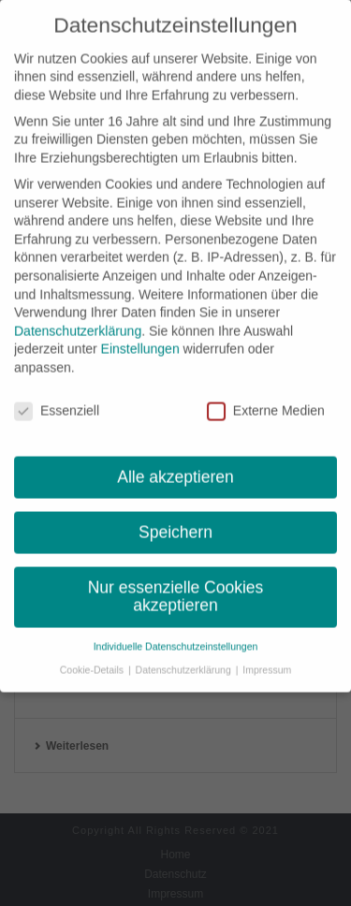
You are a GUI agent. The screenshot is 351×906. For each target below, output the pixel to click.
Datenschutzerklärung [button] (185, 660)
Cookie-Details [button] (93, 660)
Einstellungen (140, 340)
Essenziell (56, 402)
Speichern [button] (175, 523)
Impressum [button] (266, 660)
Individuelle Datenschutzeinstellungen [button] (176, 637)
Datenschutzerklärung (77, 321)
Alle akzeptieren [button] (175, 468)
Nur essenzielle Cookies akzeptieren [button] (176, 587)
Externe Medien (266, 402)
